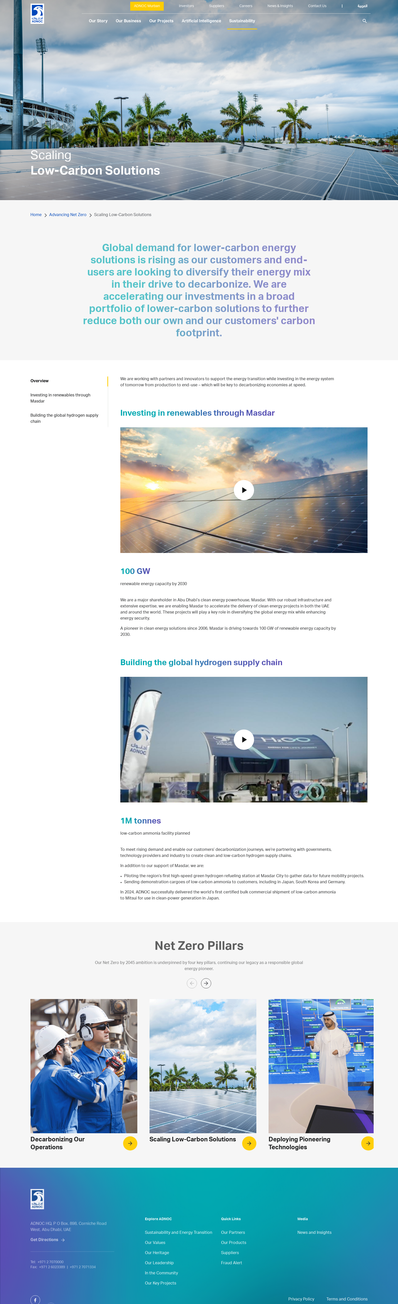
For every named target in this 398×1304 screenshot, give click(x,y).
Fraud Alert (231, 1275)
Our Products (233, 1255)
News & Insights (280, 6)
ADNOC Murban (147, 6)
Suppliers (216, 6)
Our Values (155, 1255)
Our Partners (233, 1245)
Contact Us (317, 6)
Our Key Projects (160, 1296)
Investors (186, 6)
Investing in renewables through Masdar (60, 399)
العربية (363, 6)
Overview (39, 381)
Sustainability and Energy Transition (178, 1245)
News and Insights (314, 1245)
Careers (245, 6)
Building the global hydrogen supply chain (64, 419)
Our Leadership (159, 1275)
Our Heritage (157, 1265)
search (365, 21)
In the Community (161, 1285)
